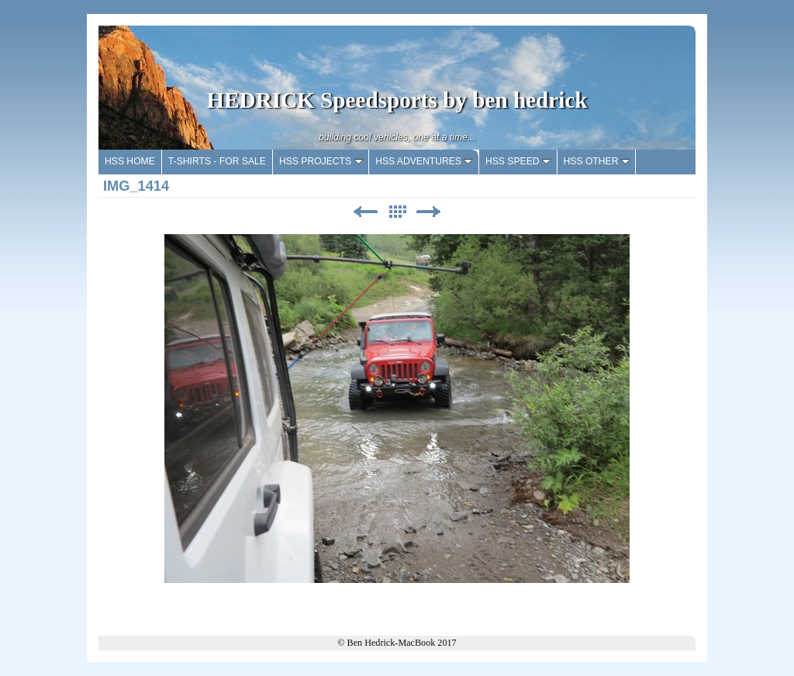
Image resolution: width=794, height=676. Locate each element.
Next (429, 212)
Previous (365, 212)
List (397, 212)
